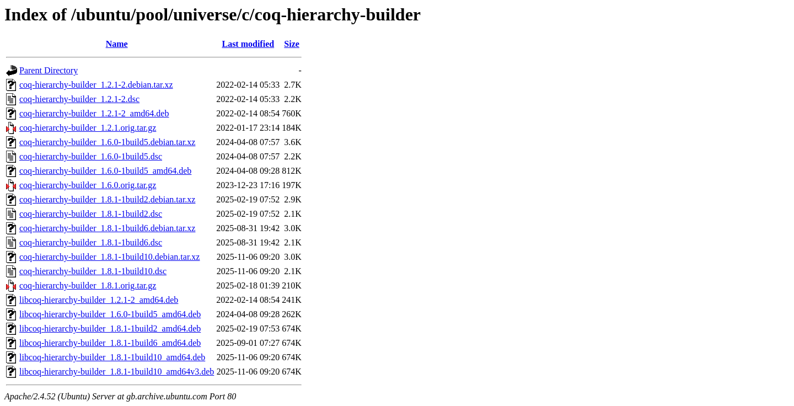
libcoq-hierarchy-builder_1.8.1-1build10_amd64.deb (112, 357)
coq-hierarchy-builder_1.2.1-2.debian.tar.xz (96, 84)
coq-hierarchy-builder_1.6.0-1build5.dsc (90, 156)
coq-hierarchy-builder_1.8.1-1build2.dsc (90, 213)
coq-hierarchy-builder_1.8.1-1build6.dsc (90, 242)
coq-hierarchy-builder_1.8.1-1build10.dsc (93, 271)
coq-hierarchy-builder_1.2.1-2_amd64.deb (94, 113)
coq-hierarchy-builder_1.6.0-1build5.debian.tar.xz (107, 142)
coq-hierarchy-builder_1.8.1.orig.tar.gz (87, 285)
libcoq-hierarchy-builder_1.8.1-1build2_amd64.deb (110, 328)
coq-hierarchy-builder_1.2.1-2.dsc (79, 99)
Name (117, 44)
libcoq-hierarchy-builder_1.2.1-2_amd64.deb (98, 299)
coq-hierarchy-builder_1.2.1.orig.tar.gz (87, 127)
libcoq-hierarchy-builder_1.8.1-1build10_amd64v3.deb (116, 371)
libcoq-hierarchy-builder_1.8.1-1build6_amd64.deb (110, 343)
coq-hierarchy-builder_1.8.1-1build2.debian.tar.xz (107, 199)
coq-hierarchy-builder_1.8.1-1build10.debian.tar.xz (109, 256)
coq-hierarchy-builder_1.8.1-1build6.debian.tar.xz (107, 228)
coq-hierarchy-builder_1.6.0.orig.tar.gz (87, 185)
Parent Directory (48, 70)
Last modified (248, 44)
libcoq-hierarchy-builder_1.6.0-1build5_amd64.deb (110, 314)
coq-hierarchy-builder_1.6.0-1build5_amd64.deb (105, 170)
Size (291, 44)
